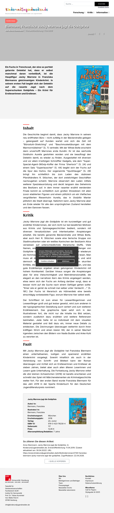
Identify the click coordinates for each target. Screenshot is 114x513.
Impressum (89, 481)
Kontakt (88, 478)
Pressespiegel (64, 485)
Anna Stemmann (16, 31)
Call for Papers (90, 490)
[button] (94, 33)
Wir (60, 478)
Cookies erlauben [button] (47, 261)
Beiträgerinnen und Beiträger (69, 481)
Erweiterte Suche (103, 7)
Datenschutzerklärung (66, 256)
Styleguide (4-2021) (92, 492)
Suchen (101, 4)
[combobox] (79, 4)
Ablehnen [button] (65, 261)
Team (61, 483)
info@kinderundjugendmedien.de (17, 505)
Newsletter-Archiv (65, 488)
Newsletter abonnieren (67, 490)
